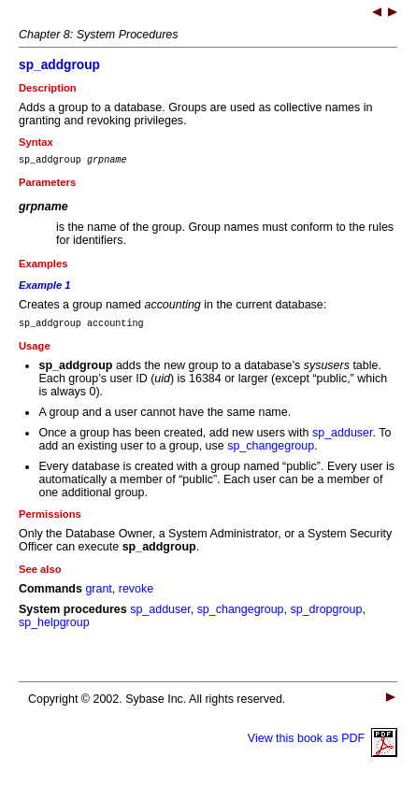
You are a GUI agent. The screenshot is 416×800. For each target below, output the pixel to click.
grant (98, 594)
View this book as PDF (322, 743)
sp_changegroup (270, 451)
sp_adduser (342, 438)
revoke (136, 594)
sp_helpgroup (54, 628)
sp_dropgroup (326, 614)
